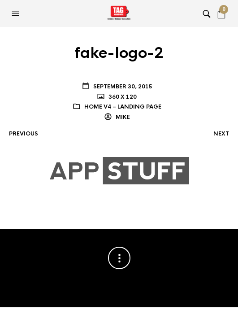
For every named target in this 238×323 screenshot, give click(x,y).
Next (221, 133)
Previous (23, 133)
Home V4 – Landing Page (122, 106)
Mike (122, 117)
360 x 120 (122, 96)
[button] (16, 13)
